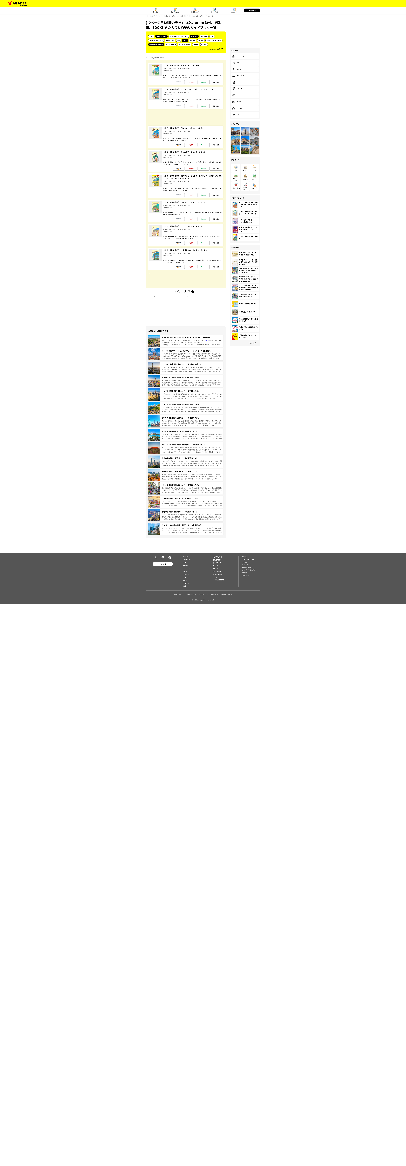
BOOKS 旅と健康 (171, 44)
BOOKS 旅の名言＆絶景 (156, 44)
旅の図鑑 (200, 40)
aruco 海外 (194, 36)
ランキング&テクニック (156, 40)
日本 (236, 114)
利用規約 (244, 562)
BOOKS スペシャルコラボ (214, 40)
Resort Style (170, 40)
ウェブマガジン (175, 12)
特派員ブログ (195, 12)
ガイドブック (214, 12)
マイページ (252, 10)
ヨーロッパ (238, 56)
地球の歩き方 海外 (161, 36)
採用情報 (244, 572)
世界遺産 (245, 179)
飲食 (236, 170)
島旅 (178, 40)
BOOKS (195, 44)
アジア (236, 95)
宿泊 (254, 170)
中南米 (236, 69)
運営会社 (244, 557)
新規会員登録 (218, 574)
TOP (147, 16)
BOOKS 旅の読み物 (184, 44)
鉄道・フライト (245, 188)
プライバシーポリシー (248, 559)
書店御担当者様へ (247, 567)
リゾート (237, 88)
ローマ (207, 340)
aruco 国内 (204, 36)
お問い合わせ (245, 575)
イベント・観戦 (236, 179)
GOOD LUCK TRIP (218, 580)
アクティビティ (236, 188)
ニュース (215, 566)
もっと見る (253, 343)
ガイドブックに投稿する (248, 570)
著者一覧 (215, 569)
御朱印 (185, 40)
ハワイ (236, 82)
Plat (212, 36)
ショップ (254, 188)
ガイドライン (245, 565)
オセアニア (238, 75)
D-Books (204, 44)
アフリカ (237, 108)
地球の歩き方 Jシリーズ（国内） (179, 36)
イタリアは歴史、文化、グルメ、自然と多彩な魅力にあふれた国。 (183, 340)
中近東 (236, 101)
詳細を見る (216, 82)
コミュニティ (234, 12)
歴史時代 (192, 40)
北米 (236, 62)
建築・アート (245, 170)
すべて (151, 36)
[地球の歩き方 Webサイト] (17, 3)
